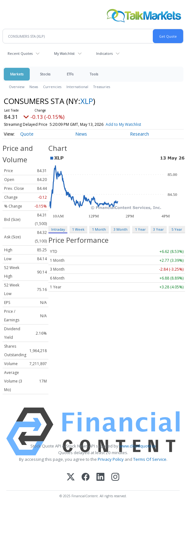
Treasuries (101, 86)
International (77, 86)
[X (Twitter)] (70, 477)
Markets (16, 74)
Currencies (52, 86)
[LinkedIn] (100, 477)
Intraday (58, 229)
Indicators (104, 53)
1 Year (140, 229)
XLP (86, 101)
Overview (16, 86)
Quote (27, 134)
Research (139, 134)
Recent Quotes (20, 53)
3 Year (158, 229)
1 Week (78, 229)
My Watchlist (64, 53)
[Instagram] (115, 477)
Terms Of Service (149, 459)
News (33, 86)
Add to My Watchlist (134, 124)
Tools (94, 74)
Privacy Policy (111, 459)
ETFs (70, 74)
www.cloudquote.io (137, 446)
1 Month (99, 229)
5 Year (176, 229)
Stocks (45, 74)
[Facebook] (85, 477)
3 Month (120, 229)
